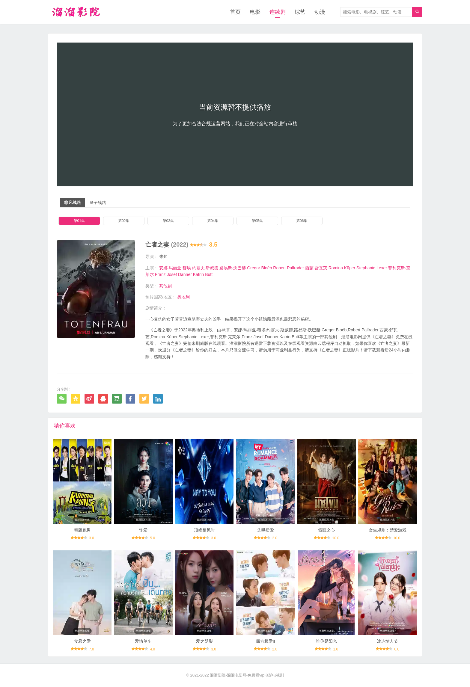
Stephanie (365, 267)
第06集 (301, 221)
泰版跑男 (82, 530)
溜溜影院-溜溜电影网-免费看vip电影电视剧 (247, 675)
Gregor (253, 267)
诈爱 (143, 530)
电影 (255, 12)
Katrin (198, 274)
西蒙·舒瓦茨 (316, 267)
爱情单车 (143, 641)
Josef (172, 274)
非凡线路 (72, 202)
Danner (185, 274)
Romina (336, 267)
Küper (349, 267)
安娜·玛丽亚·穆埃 (175, 267)
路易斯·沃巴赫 (232, 267)
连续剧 (277, 12)
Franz (160, 274)
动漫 (319, 12)
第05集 (257, 221)
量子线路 (97, 202)
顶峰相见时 (204, 530)
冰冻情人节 (387, 641)
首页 (235, 12)
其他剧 (165, 285)
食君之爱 (82, 641)
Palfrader (295, 267)
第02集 (123, 221)
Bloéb (266, 267)
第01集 (79, 221)
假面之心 (326, 530)
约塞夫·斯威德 (205, 267)
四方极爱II (265, 641)
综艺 (300, 12)
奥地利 (183, 297)
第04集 (212, 221)
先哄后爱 (265, 530)
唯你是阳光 (326, 641)
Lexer (381, 267)
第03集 (168, 221)
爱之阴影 (204, 641)
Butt (209, 274)
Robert (279, 267)
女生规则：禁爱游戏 (387, 530)
